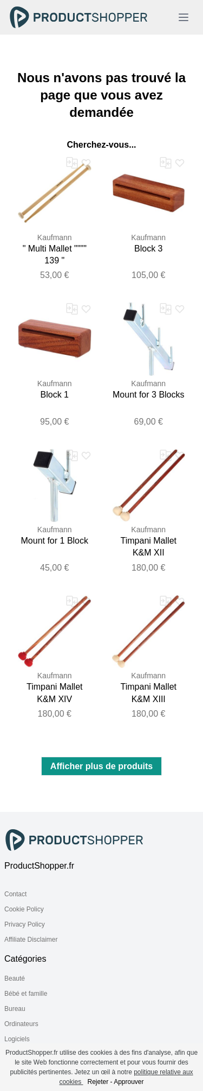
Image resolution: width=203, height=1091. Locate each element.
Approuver (128, 1082)
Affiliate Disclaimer (30, 939)
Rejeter (97, 1082)
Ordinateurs (21, 1024)
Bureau (14, 1009)
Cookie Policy (24, 909)
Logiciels (17, 1039)
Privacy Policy (24, 924)
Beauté (14, 978)
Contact (15, 894)
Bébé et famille (25, 993)
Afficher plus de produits (101, 766)
